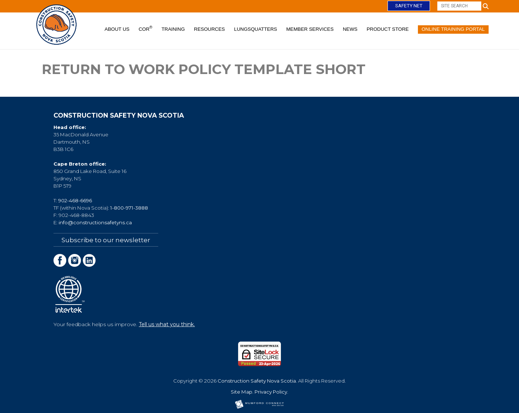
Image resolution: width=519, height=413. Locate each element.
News (350, 29)
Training (173, 29)
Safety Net (408, 5)
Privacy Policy (271, 391)
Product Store (388, 29)
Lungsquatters (255, 29)
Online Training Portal (453, 29)
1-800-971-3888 (129, 208)
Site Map (241, 391)
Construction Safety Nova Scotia (257, 380)
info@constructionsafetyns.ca (95, 222)
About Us (117, 29)
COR (145, 28)
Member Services (310, 29)
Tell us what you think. (167, 324)
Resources (209, 29)
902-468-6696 (75, 200)
